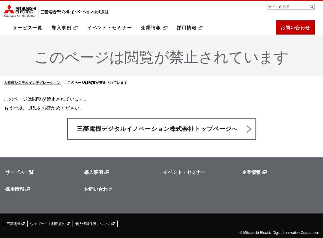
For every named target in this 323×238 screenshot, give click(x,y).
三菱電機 (15, 224)
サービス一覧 (27, 27)
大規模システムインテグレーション (32, 83)
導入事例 (65, 27)
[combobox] (291, 6)
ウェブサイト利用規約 (50, 224)
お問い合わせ (295, 27)
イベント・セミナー (109, 27)
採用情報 (190, 27)
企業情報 (154, 27)
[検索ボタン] (311, 6)
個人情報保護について (95, 224)
